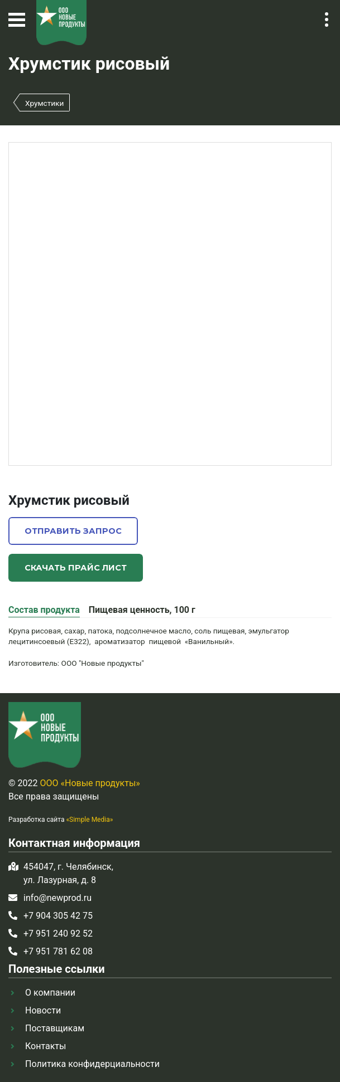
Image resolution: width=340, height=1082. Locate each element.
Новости (43, 1010)
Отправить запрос (73, 531)
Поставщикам (54, 1028)
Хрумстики (44, 103)
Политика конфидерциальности (92, 1064)
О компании (50, 992)
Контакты (45, 1046)
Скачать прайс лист (76, 568)
